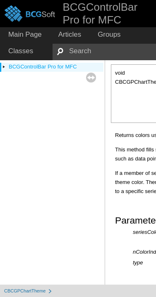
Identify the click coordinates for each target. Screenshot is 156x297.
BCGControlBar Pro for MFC (43, 67)
